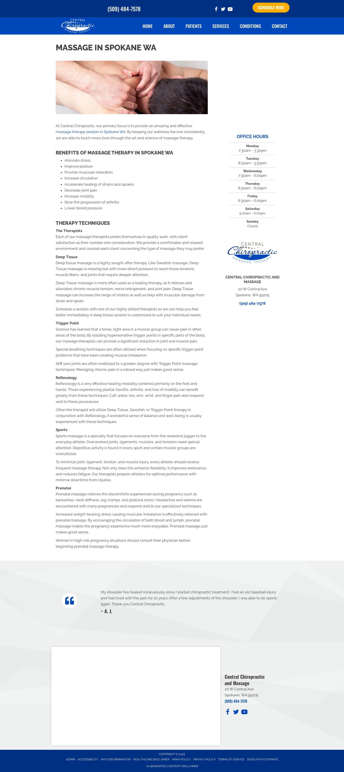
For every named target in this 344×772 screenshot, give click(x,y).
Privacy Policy (204, 759)
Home (148, 26)
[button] (271, 8)
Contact (279, 26)
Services (220, 26)
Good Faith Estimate (262, 759)
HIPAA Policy (181, 759)
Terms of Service (231, 759)
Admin (70, 759)
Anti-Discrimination (115, 759)
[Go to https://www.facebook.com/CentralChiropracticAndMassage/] (216, 10)
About (169, 26)
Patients (194, 26)
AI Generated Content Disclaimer (172, 766)
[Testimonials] (190, 601)
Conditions (250, 26)
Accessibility (88, 759)
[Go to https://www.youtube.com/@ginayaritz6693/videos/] (230, 10)
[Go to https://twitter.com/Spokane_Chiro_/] (223, 10)
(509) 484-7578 (124, 9)
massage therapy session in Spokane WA (90, 132)
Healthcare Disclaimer (151, 759)
